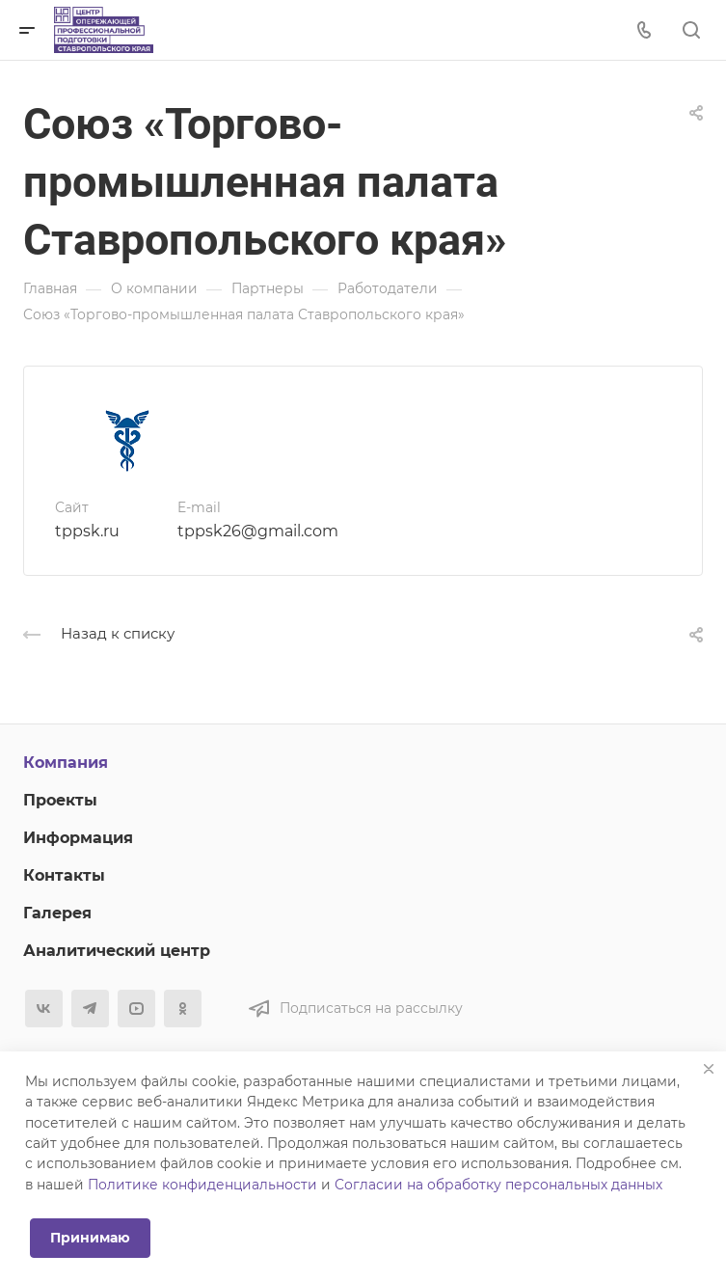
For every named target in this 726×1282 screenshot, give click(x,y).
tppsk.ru (87, 531)
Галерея (57, 913)
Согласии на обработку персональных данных (498, 1184)
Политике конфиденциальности (202, 1184)
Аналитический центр (116, 950)
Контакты (64, 875)
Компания (65, 762)
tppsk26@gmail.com (257, 531)
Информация (78, 838)
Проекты (60, 800)
